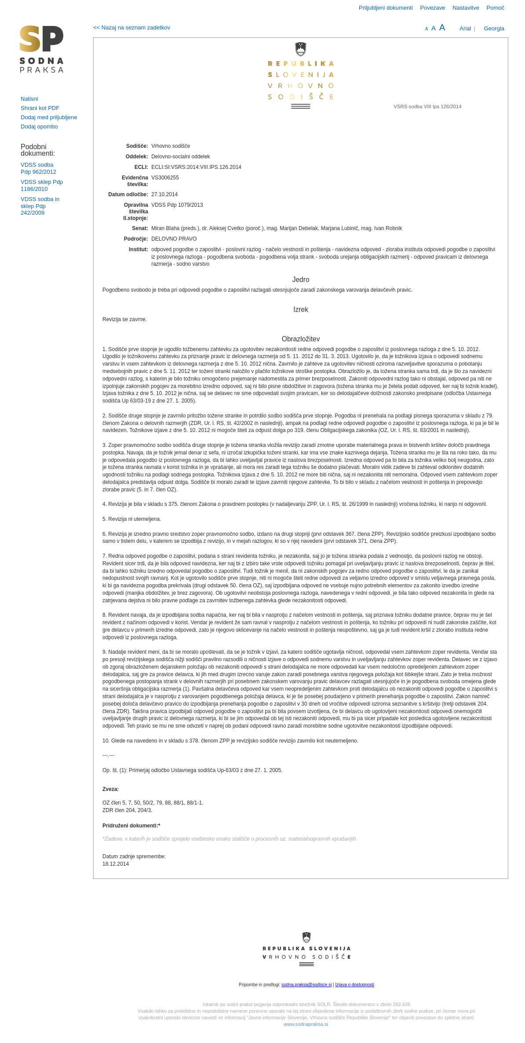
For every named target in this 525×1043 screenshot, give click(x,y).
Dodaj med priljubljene (49, 117)
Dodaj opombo (39, 126)
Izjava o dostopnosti (354, 984)
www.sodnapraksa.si (306, 1024)
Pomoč (495, 7)
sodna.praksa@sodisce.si (306, 984)
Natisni (29, 98)
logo (42, 49)
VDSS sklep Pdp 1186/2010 (42, 185)
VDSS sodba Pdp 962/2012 (38, 168)
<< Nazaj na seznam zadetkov (131, 27)
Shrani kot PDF (40, 108)
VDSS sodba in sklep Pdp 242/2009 (40, 206)
